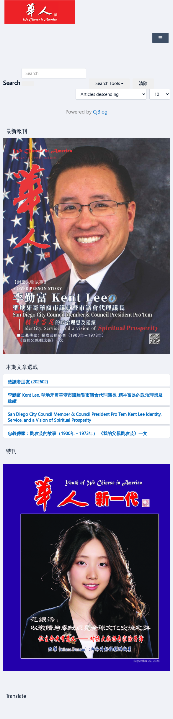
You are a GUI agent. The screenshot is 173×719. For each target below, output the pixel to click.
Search (11, 82)
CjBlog (100, 111)
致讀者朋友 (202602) (28, 382)
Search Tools (109, 83)
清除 (143, 83)
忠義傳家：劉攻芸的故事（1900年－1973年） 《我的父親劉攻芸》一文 (77, 433)
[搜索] (28, 83)
